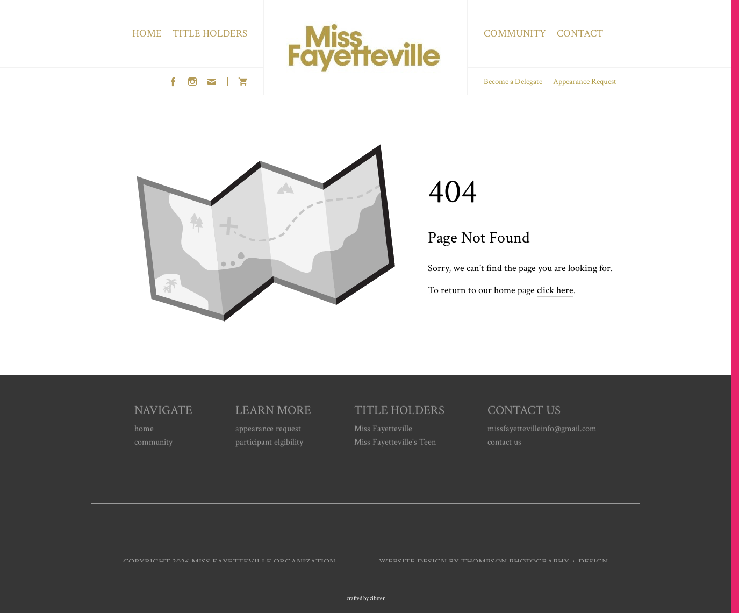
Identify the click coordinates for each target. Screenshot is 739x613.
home (144, 430)
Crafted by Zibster (366, 598)
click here (555, 290)
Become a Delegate (513, 81)
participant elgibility (269, 444)
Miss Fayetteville (383, 430)
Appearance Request (584, 81)
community (153, 444)
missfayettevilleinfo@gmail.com (542, 430)
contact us (504, 444)
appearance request (268, 430)
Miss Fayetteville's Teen (395, 444)
